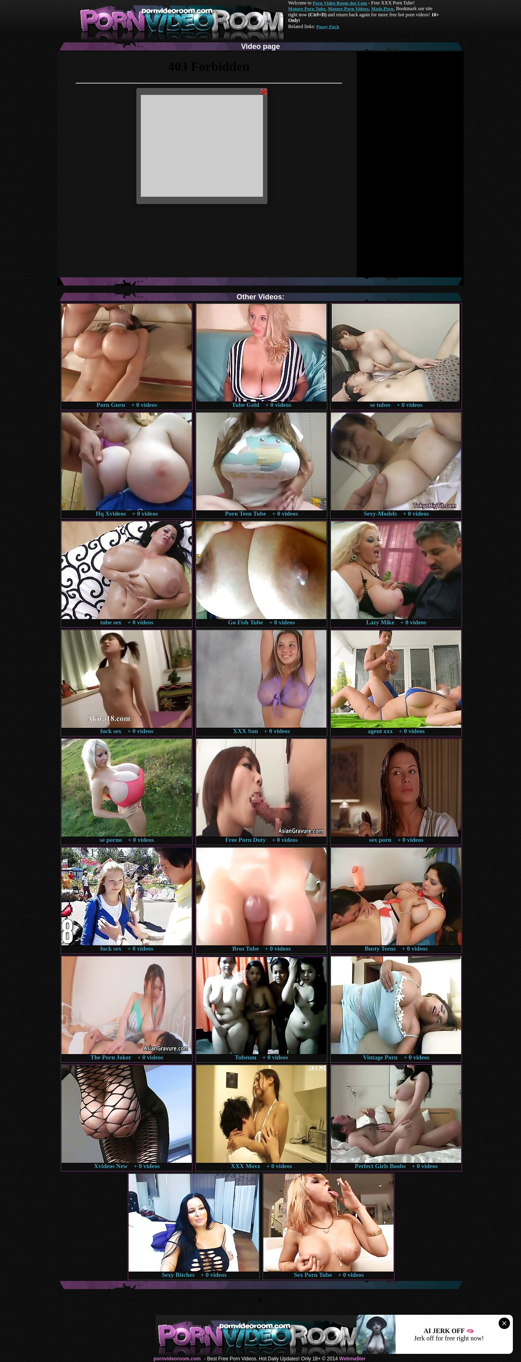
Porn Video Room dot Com (340, 2)
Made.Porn (382, 8)
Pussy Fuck (327, 26)
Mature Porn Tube (307, 8)
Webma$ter (352, 1359)
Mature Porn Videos (348, 8)
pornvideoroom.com (177, 1359)
